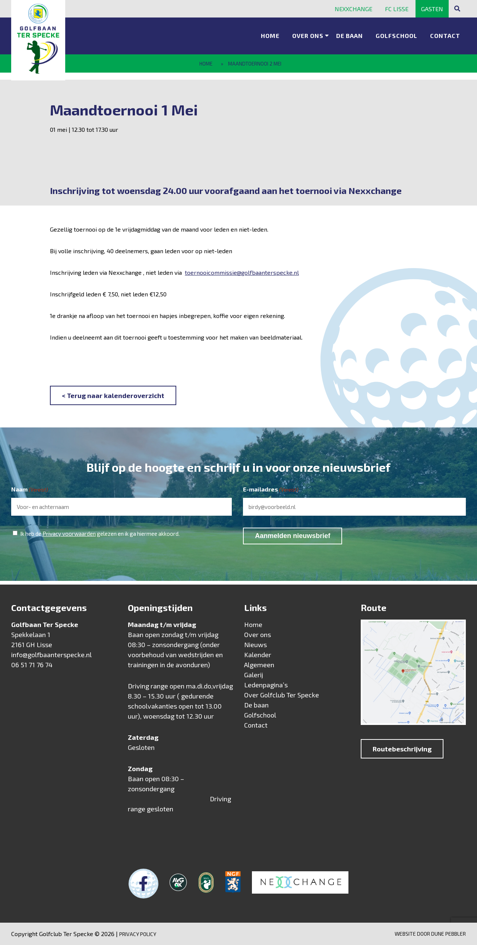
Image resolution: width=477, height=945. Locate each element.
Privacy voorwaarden (69, 533)
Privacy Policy (137, 934)
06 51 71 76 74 (32, 665)
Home (270, 35)
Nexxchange (353, 8)
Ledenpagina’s (266, 685)
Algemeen (259, 665)
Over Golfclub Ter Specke (281, 695)
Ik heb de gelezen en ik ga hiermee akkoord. (100, 533)
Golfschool (396, 35)
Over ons (307, 35)
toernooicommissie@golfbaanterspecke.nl (242, 272)
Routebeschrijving (402, 749)
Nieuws (255, 644)
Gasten (432, 8)
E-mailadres (270, 489)
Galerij (253, 675)
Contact (445, 35)
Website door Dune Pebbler (430, 933)
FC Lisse (396, 8)
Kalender (257, 654)
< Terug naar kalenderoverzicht (113, 395)
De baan (349, 35)
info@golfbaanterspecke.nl (51, 654)
